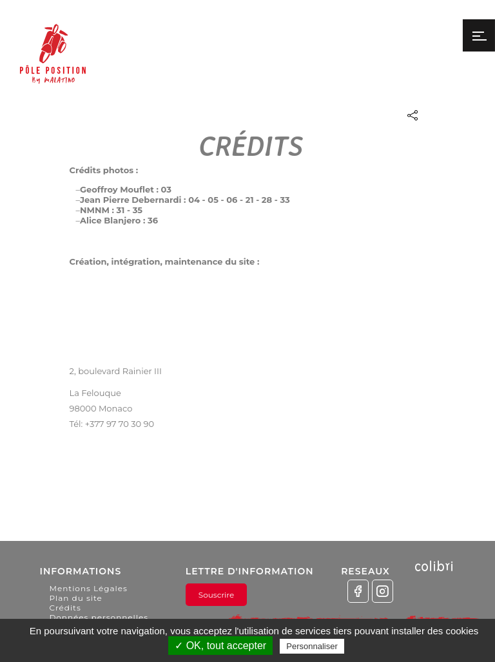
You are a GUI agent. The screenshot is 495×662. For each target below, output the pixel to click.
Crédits (65, 607)
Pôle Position (53, 63)
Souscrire (216, 595)
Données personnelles (98, 617)
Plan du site (75, 598)
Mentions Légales (88, 588)
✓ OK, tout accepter (220, 645)
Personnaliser (312, 646)
